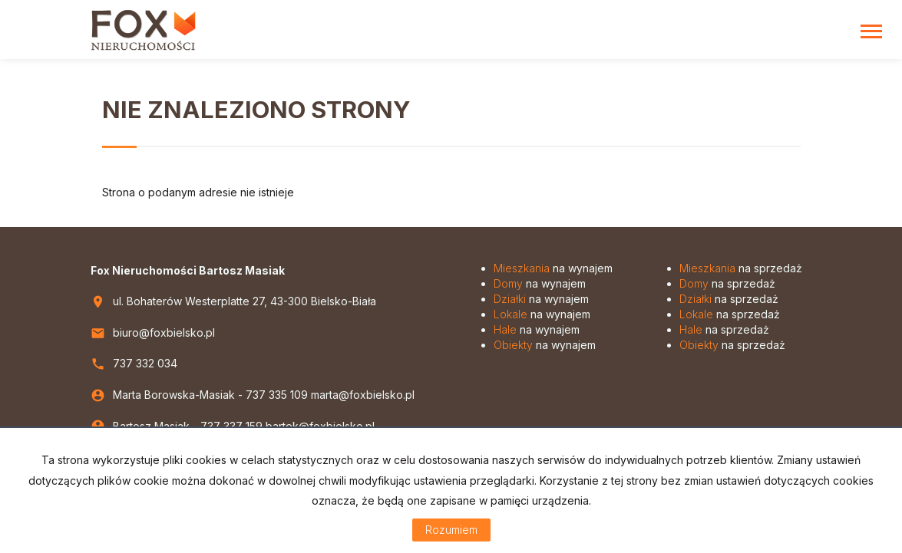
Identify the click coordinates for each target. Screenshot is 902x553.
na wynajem (553, 268)
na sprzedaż (740, 268)
